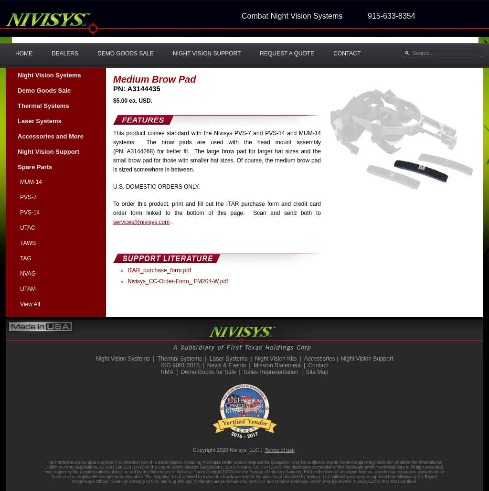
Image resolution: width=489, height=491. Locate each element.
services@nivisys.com (141, 222)
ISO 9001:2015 (180, 365)
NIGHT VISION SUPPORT (207, 53)
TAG (26, 258)
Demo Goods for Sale (208, 372)
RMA (166, 372)
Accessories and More (51, 136)
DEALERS (65, 53)
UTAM (28, 289)
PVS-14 (30, 212)
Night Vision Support (48, 151)
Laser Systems (40, 121)
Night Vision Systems (49, 75)
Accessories (319, 358)
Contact (318, 365)
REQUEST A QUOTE (287, 53)
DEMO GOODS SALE (125, 53)
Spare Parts (35, 167)
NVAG (28, 273)
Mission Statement (277, 365)
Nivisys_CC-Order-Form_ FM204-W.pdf (178, 281)
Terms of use (280, 450)
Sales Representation (271, 372)
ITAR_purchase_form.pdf (159, 270)
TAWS (28, 243)
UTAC (27, 227)
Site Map (317, 372)
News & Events (226, 365)
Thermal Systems (43, 105)
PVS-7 (28, 197)
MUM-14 (31, 182)
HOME (23, 53)
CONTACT (347, 53)
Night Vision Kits (276, 358)
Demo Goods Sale (44, 90)
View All (30, 304)
